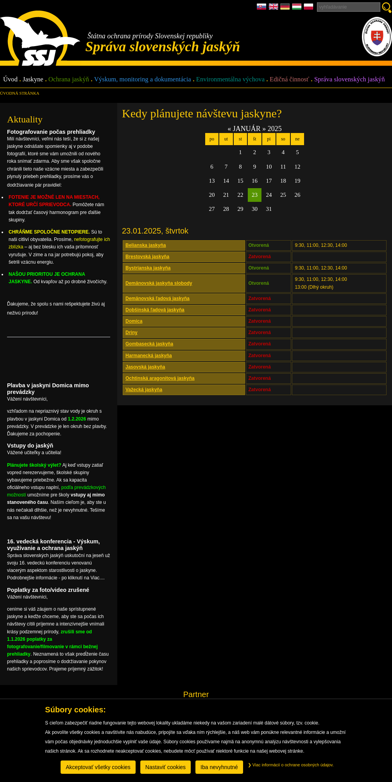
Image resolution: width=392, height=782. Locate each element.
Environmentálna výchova (230, 79)
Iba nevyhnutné (219, 767)
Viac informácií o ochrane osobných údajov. (291, 764)
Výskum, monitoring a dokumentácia (142, 79)
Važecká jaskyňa (143, 389)
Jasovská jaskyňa (145, 367)
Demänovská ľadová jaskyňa (157, 298)
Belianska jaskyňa (145, 245)
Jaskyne (33, 79)
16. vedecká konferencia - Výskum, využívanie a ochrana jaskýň (53, 544)
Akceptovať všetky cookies (98, 767)
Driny (131, 332)
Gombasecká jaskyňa (149, 344)
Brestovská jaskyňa (147, 256)
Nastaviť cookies (165, 767)
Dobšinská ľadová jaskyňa (154, 310)
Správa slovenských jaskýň (349, 79)
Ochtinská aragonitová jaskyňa (160, 378)
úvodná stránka (19, 93)
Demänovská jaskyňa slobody (158, 283)
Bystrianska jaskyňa (147, 268)
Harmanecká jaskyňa (148, 355)
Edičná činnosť (289, 79)
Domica (133, 321)
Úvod (10, 79)
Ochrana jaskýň (68, 79)
